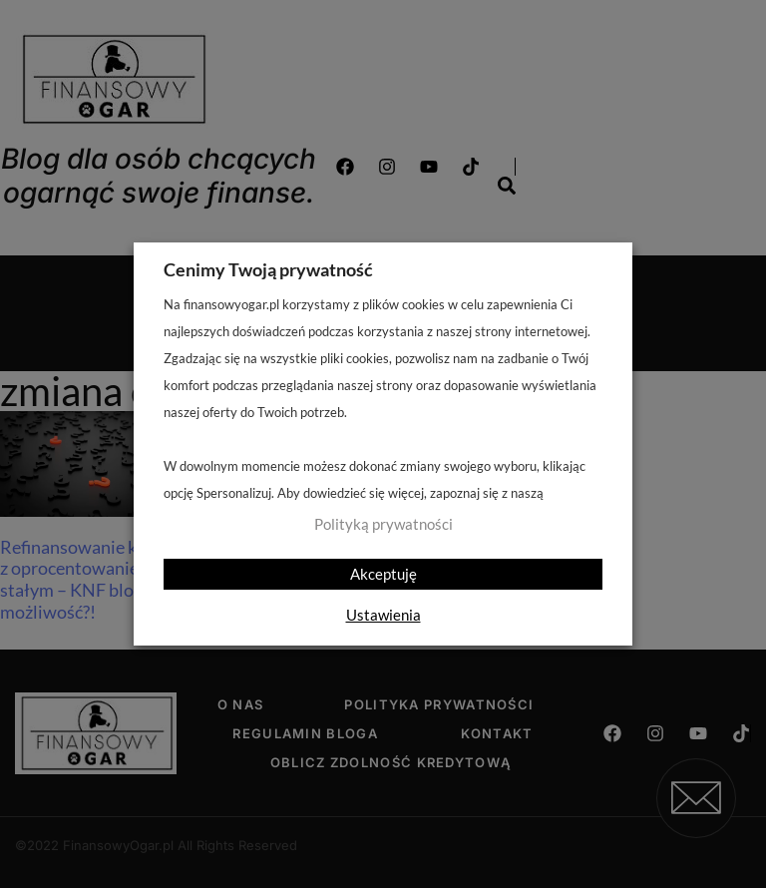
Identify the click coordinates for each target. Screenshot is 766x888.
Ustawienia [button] (383, 615)
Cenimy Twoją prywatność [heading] (268, 269)
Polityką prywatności (383, 524)
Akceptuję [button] (383, 574)
